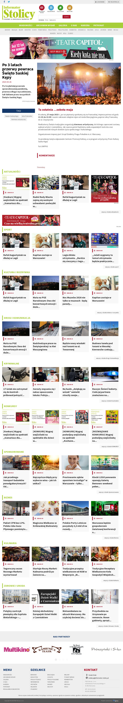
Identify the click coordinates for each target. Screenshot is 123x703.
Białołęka (14, 30)
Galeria (63, 25)
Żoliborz (70, 33)
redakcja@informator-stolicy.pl (98, 678)
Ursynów (103, 30)
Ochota (34, 30)
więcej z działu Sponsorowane (109, 492)
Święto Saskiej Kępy (11, 116)
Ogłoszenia (52, 20)
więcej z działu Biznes (111, 538)
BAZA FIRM (69, 8)
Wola (64, 33)
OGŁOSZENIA (60, 8)
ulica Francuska (27, 116)
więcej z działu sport (112, 267)
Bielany (21, 30)
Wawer (110, 30)
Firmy (46, 20)
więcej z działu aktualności (110, 212)
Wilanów (52, 33)
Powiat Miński (42, 30)
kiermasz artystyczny (19, 119)
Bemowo (7, 30)
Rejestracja (113, 2)
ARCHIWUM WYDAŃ (42, 9)
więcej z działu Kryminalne (110, 401)
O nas (74, 25)
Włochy (59, 33)
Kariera (85, 25)
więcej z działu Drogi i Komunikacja (107, 358)
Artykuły (41, 20)
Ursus (97, 30)
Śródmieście (82, 30)
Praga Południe (63, 30)
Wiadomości (25, 25)
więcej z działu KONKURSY (110, 446)
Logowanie (99, 2)
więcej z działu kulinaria (111, 580)
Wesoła (115, 30)
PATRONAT (98, 25)
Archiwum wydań (45, 25)
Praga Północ (52, 30)
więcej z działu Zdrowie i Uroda (108, 626)
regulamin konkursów (11, 689)
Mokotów (28, 30)
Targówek (90, 30)
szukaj (66, 17)
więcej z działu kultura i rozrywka (108, 313)
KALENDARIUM (51, 8)
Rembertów (72, 30)
